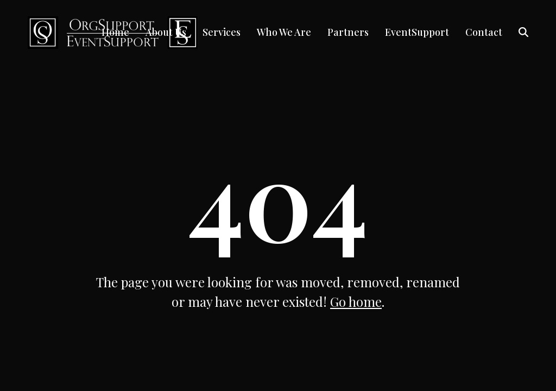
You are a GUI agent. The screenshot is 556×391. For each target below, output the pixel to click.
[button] (523, 32)
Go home (356, 301)
